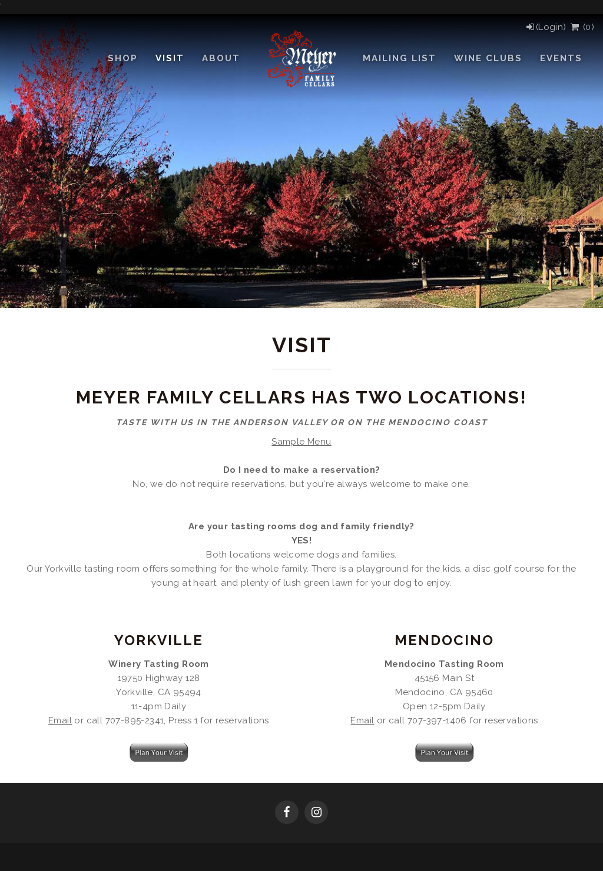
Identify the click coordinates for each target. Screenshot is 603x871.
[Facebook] (286, 813)
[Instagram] (316, 813)
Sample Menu (301, 441)
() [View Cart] (581, 27)
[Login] (545, 27)
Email (60, 720)
